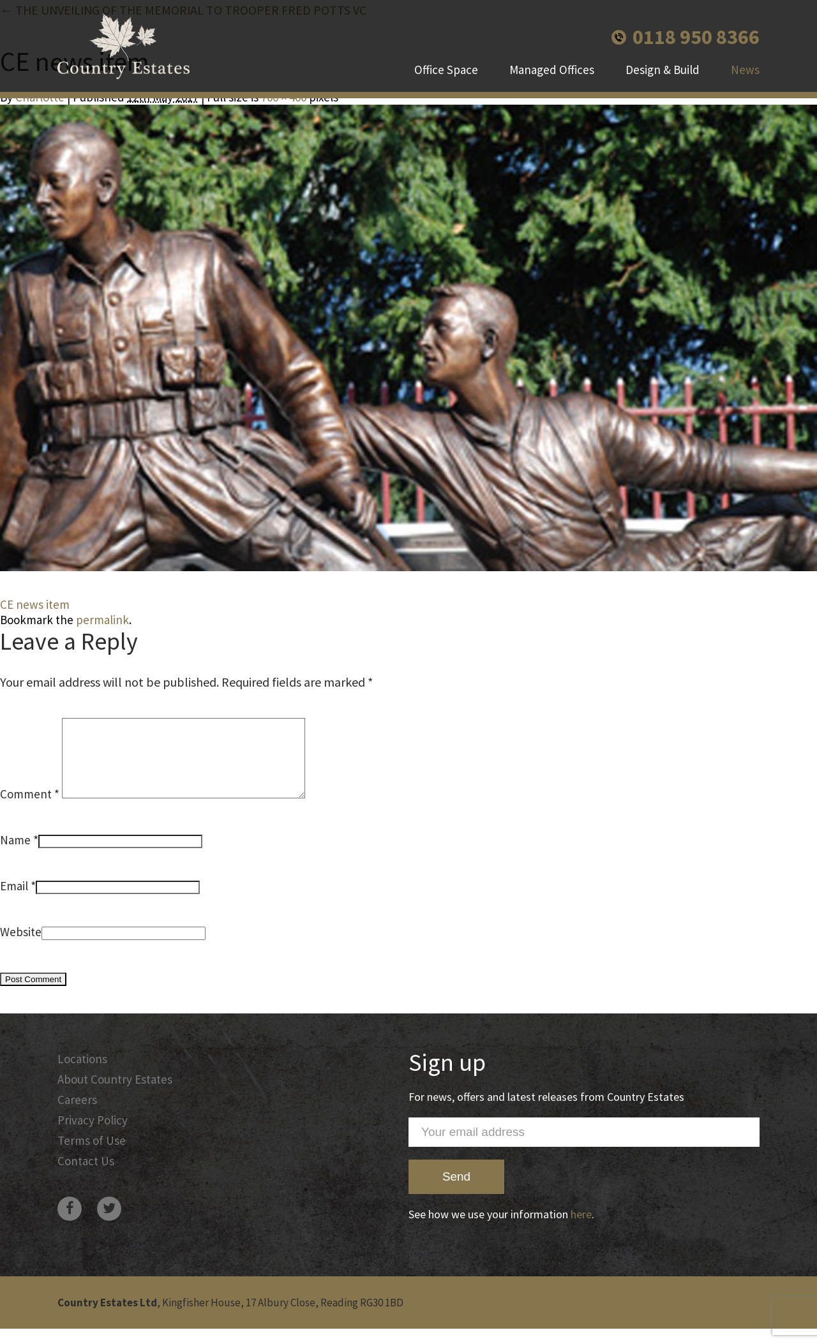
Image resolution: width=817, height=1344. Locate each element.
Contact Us (85, 1176)
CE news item (35, 604)
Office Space (446, 70)
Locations (82, 1074)
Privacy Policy (92, 1135)
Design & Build (663, 70)
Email (14, 901)
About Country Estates (114, 1094)
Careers (77, 1115)
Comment (29, 809)
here (581, 1229)
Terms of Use (91, 1155)
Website (20, 947)
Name (15, 855)
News (745, 70)
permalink (102, 619)
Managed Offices (551, 70)
